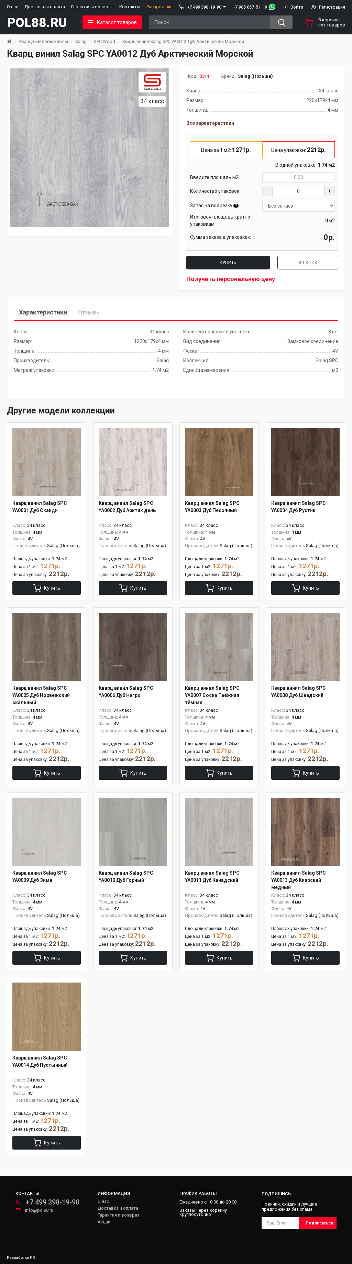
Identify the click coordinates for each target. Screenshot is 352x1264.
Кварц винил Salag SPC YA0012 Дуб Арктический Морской (183, 41)
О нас (12, 6)
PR (32, 1257)
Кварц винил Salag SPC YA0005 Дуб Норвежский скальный (41, 695)
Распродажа (159, 6)
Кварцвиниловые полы (43, 41)
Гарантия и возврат (92, 6)
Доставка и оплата (44, 6)
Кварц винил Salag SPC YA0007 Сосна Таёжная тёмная (212, 695)
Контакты (129, 6)
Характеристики (43, 312)
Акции (104, 1221)
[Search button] (281, 22)
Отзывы (89, 312)
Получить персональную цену (230, 278)
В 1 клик (307, 262)
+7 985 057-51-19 (250, 7)
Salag (81, 41)
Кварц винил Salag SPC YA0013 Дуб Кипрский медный (298, 880)
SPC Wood (104, 41)
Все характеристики (210, 123)
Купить (228, 262)
